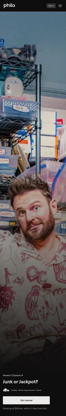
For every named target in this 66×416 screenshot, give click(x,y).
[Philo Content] (60, 5)
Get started (26, 400)
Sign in (51, 6)
